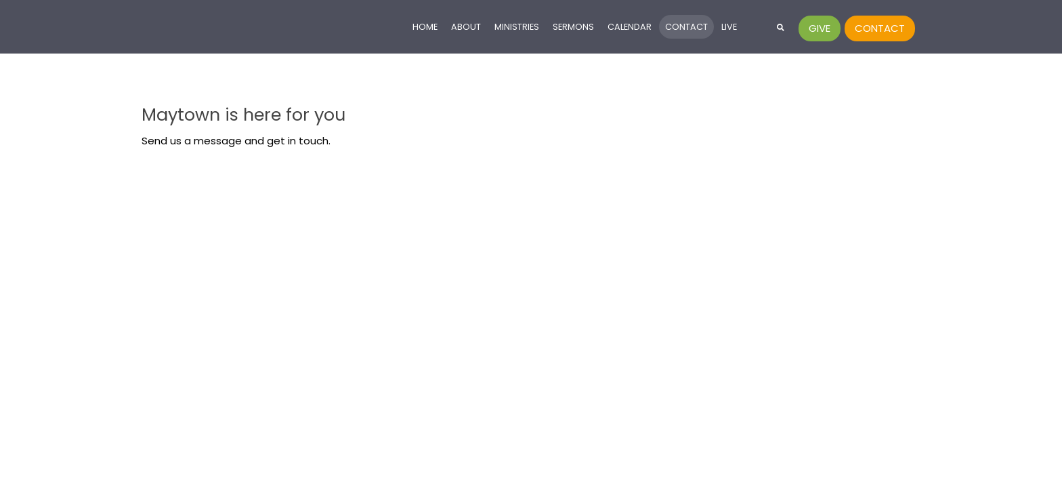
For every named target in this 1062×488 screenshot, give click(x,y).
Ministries (516, 27)
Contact (686, 27)
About (466, 27)
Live (729, 27)
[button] (780, 27)
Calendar (630, 27)
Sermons (573, 27)
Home (425, 27)
